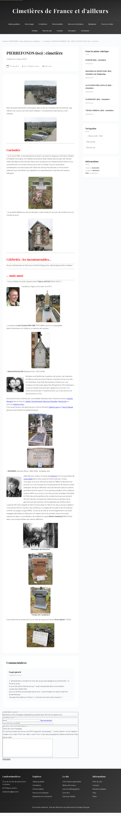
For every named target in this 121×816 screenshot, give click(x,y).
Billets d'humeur (69, 789)
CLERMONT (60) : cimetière (97, 99)
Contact (60, 31)
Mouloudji (62, 401)
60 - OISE (71, 41)
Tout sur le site (107, 24)
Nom (5, 720)
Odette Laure (54, 407)
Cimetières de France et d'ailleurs (61, 11)
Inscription (72, 31)
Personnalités (57, 24)
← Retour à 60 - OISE (94, 136)
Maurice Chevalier (50, 401)
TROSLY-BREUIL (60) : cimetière (99, 110)
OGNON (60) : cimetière (95, 60)
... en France (46, 41)
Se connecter (46, 720)
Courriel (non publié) (11, 723)
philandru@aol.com (10, 795)
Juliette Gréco (18, 404)
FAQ (94, 796)
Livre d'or (66, 796)
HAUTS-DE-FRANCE (59, 41)
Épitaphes (92, 24)
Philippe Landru (33, 66)
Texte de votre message (12, 729)
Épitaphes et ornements (42, 800)
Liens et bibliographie (71, 792)
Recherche (90, 148)
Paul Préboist (67, 407)
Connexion (85, 31)
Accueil (5, 41)
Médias (34, 31)
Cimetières (43, 24)
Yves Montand (36, 401)
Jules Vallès (28, 479)
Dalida (27, 401)
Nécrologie (29, 24)
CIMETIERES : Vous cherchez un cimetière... (25, 41)
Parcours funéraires (75, 24)
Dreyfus (53, 476)
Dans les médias (69, 800)
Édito (95, 800)
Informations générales (72, 785)
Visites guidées (14, 24)
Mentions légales (99, 792)
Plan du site (47, 31)
